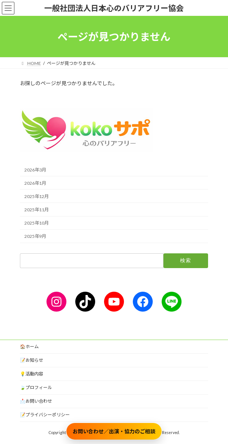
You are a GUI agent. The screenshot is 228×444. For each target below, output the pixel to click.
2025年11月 (36, 209)
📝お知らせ (31, 360)
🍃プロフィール (36, 387)
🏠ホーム (29, 346)
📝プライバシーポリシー (45, 414)
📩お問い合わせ (36, 401)
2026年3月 (35, 170)
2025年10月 (36, 223)
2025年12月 (36, 196)
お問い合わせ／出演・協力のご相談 (114, 431)
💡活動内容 (31, 374)
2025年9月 (35, 236)
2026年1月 (35, 183)
